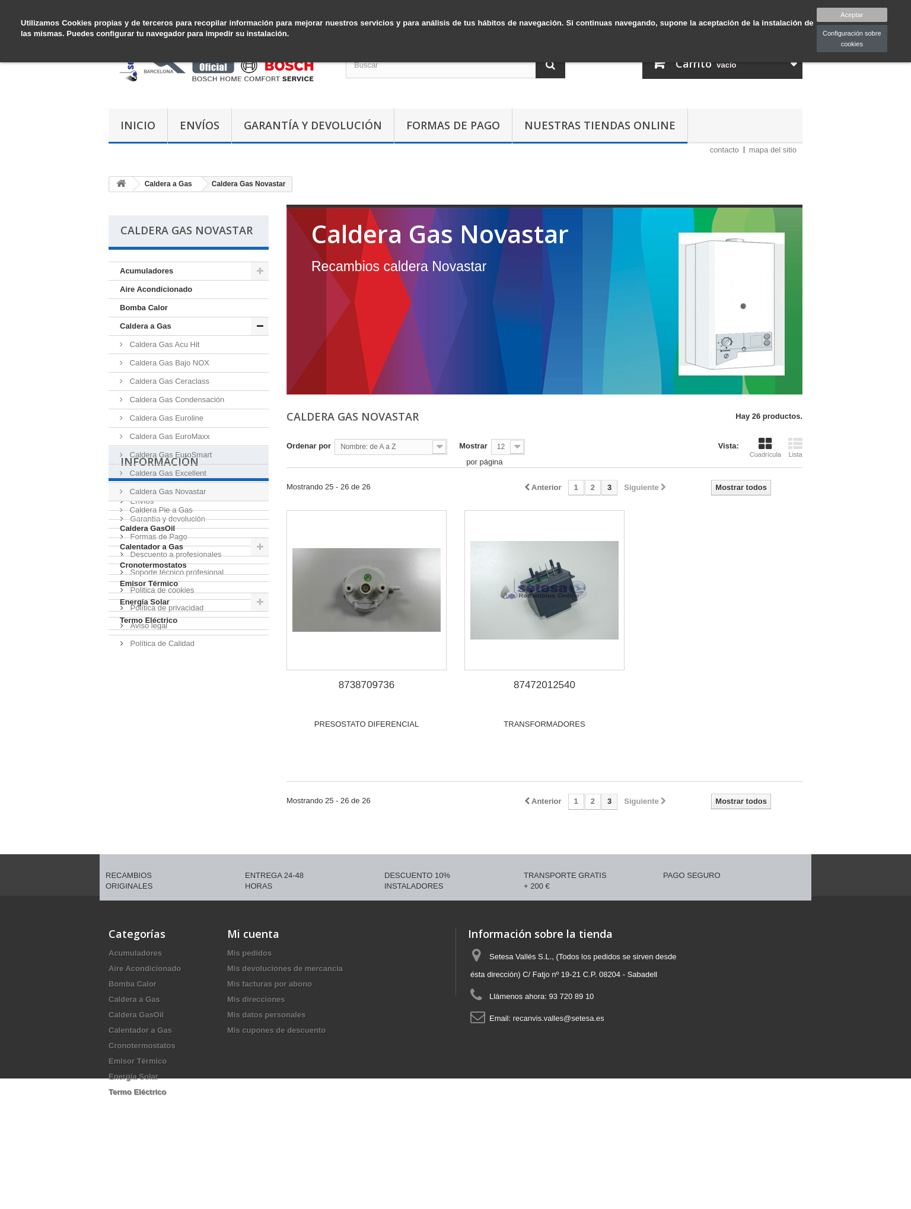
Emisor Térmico (149, 583)
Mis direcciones (256, 1041)
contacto (724, 149)
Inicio (137, 125)
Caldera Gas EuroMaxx (169, 436)
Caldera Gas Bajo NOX (168, 362)
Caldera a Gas (145, 326)
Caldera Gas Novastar (167, 491)
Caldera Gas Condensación (176, 399)
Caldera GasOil (147, 528)
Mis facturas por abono (269, 1026)
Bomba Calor (144, 307)
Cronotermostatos (153, 565)
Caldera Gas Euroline (165, 417)
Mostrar (473, 445)
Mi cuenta (253, 976)
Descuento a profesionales (175, 750)
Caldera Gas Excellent (167, 473)
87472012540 (544, 685)
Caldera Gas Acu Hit (163, 344)
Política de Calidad (161, 839)
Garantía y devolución (313, 125)
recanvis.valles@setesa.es (558, 1060)
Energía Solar (145, 601)
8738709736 (367, 685)
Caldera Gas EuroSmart (170, 454)
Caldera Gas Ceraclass (168, 381)
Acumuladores (146, 270)
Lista (795, 447)
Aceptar (851, 14)
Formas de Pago (453, 125)
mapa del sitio (773, 149)
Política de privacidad (165, 804)
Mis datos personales (266, 1056)
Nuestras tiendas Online (600, 125)
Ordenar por (308, 445)
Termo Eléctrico (148, 620)
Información (159, 663)
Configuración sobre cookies (852, 38)
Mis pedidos (249, 995)
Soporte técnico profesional (176, 768)
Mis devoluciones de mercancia (285, 1010)
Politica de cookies (161, 786)
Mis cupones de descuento (276, 1072)
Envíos (199, 125)
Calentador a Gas (151, 546)
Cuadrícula (765, 447)
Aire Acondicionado (156, 289)
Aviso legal (147, 821)
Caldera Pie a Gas (160, 509)
